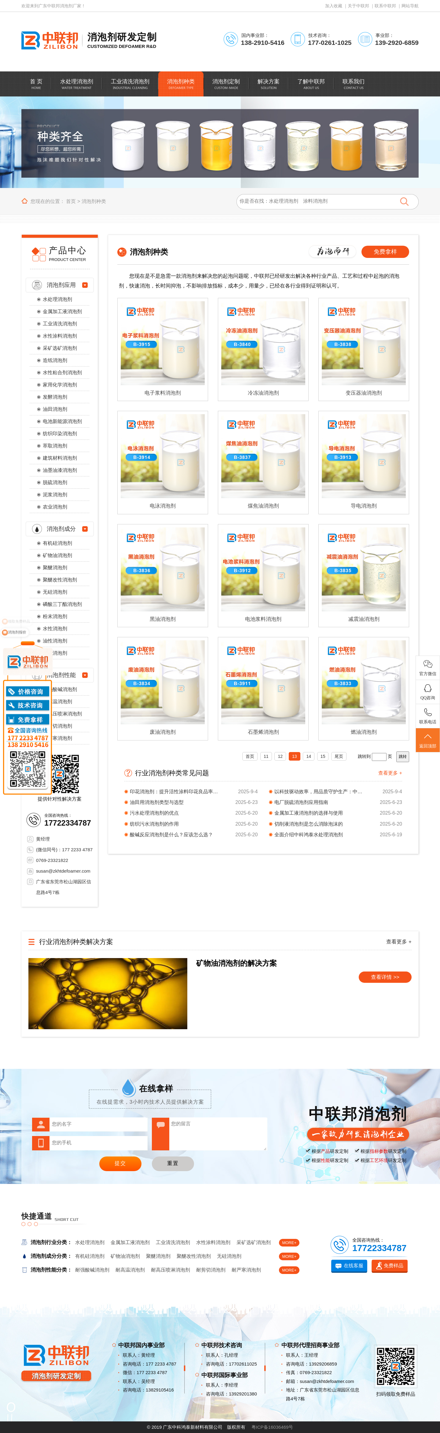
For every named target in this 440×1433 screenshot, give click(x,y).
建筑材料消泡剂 (60, 458)
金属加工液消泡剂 (62, 311)
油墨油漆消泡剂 (60, 470)
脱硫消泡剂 (55, 482)
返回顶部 (428, 740)
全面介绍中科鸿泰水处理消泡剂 (308, 834)
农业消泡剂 (55, 506)
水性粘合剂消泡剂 (62, 372)
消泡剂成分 (61, 529)
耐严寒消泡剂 (57, 738)
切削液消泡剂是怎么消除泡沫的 (308, 824)
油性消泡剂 (55, 640)
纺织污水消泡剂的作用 (154, 824)
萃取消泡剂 (55, 445)
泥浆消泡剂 (55, 494)
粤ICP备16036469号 (272, 1427)
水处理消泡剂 (57, 299)
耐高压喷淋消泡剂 (62, 713)
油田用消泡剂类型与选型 (157, 802)
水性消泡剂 (55, 628)
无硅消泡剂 (55, 592)
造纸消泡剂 (55, 360)
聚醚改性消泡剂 (60, 579)
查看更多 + (390, 773)
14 (308, 756)
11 (266, 756)
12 (280, 756)
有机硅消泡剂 (57, 543)
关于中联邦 (358, 5)
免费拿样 (385, 251)
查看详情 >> (385, 977)
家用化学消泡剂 (60, 384)
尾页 (339, 756)
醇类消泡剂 (55, 653)
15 (323, 756)
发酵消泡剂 (55, 397)
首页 (71, 201)
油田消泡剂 (55, 409)
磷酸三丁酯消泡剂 (62, 604)
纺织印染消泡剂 (60, 433)
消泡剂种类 (94, 201)
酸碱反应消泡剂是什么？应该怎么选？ (171, 834)
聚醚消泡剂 (55, 567)
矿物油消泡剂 (57, 555)
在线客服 (353, 1265)
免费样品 (393, 1265)
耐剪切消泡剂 (57, 726)
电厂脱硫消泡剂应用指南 (301, 802)
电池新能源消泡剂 (62, 421)
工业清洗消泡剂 (60, 323)
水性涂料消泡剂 (60, 335)
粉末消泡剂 (55, 616)
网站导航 (410, 5)
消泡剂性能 (61, 675)
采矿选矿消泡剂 (60, 348)
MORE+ (289, 1242)
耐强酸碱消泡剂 (60, 689)
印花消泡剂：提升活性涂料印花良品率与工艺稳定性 (176, 791)
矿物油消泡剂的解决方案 (236, 963)
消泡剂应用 (61, 285)
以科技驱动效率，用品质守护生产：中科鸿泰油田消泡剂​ (320, 791)
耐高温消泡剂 (57, 701)
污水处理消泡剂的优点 (154, 813)
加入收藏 (333, 5)
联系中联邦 (385, 5)
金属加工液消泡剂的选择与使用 (308, 813)
